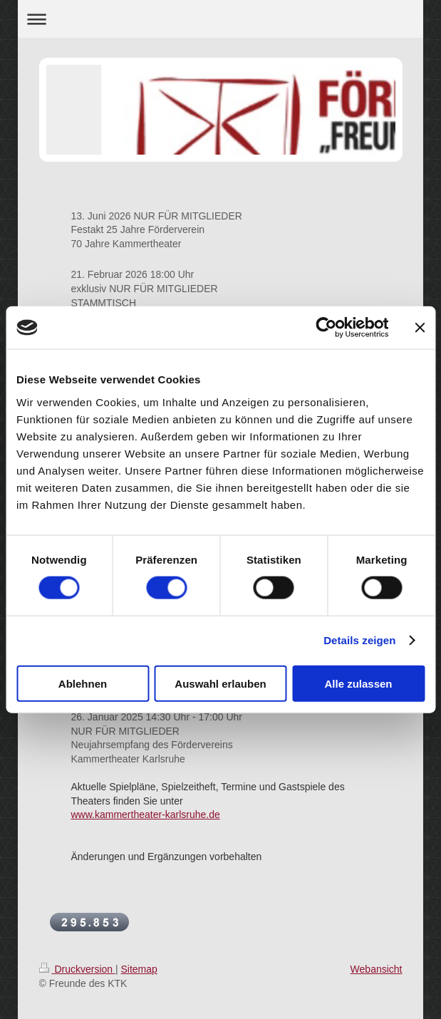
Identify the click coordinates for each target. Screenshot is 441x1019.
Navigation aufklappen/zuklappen (220, 19)
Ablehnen (82, 683)
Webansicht (377, 969)
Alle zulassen (358, 683)
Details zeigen (359, 640)
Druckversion (77, 969)
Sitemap (139, 969)
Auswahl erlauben (220, 683)
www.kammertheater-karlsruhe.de (145, 814)
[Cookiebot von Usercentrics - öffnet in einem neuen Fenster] (326, 327)
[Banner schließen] (420, 328)
